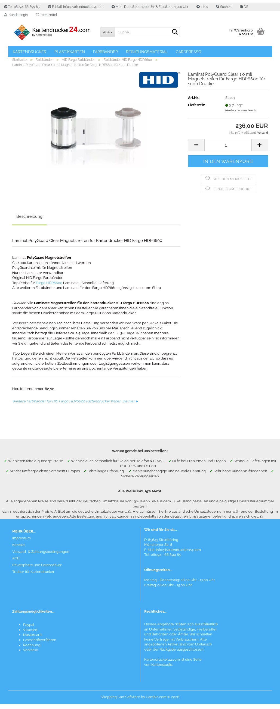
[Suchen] (175, 32)
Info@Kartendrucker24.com (178, 555)
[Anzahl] (227, 150)
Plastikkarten (69, 52)
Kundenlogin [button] (16, 15)
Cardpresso (188, 52)
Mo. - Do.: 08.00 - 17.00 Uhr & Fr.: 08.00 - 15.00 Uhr (150, 7)
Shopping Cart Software (120, 702)
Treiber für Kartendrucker (33, 577)
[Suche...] (107, 32)
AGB (16, 563)
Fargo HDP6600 (49, 288)
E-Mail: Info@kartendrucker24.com (75, 7)
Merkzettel (46, 15)
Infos (202, 7)
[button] (244, 7)
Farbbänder (105, 52)
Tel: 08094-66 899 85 (22, 7)
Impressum (21, 543)
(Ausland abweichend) (240, 115)
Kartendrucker (29, 52)
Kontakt (18, 550)
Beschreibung (29, 221)
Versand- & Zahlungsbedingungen (40, 556)
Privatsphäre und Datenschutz (36, 570)
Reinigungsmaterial (147, 52)
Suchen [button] (224, 7)
